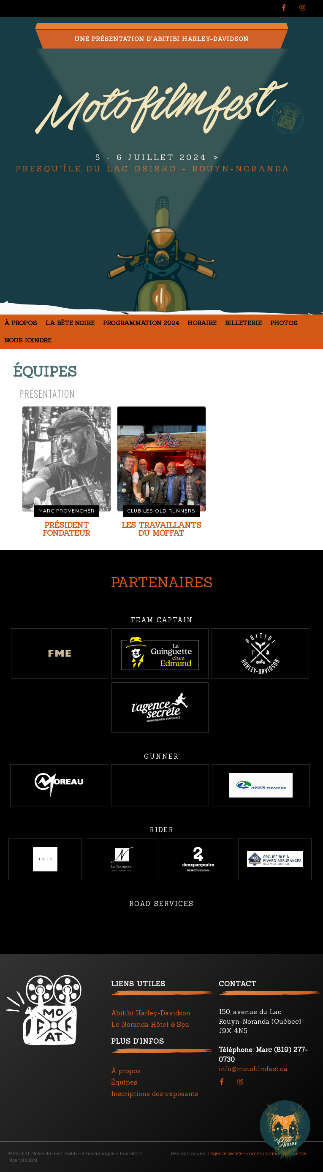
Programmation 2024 (141, 323)
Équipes (124, 1082)
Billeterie (243, 323)
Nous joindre (28, 340)
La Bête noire (70, 323)
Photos (284, 323)
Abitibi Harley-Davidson (150, 1013)
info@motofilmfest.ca (253, 1069)
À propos (20, 323)
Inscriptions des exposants (154, 1094)
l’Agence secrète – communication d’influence (257, 1153)
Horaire (202, 323)
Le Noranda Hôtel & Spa (150, 1024)
